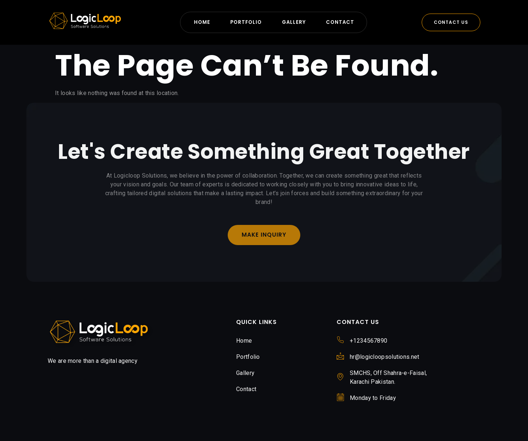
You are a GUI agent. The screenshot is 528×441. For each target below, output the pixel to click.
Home (198, 22)
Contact (343, 22)
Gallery (294, 22)
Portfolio (244, 22)
